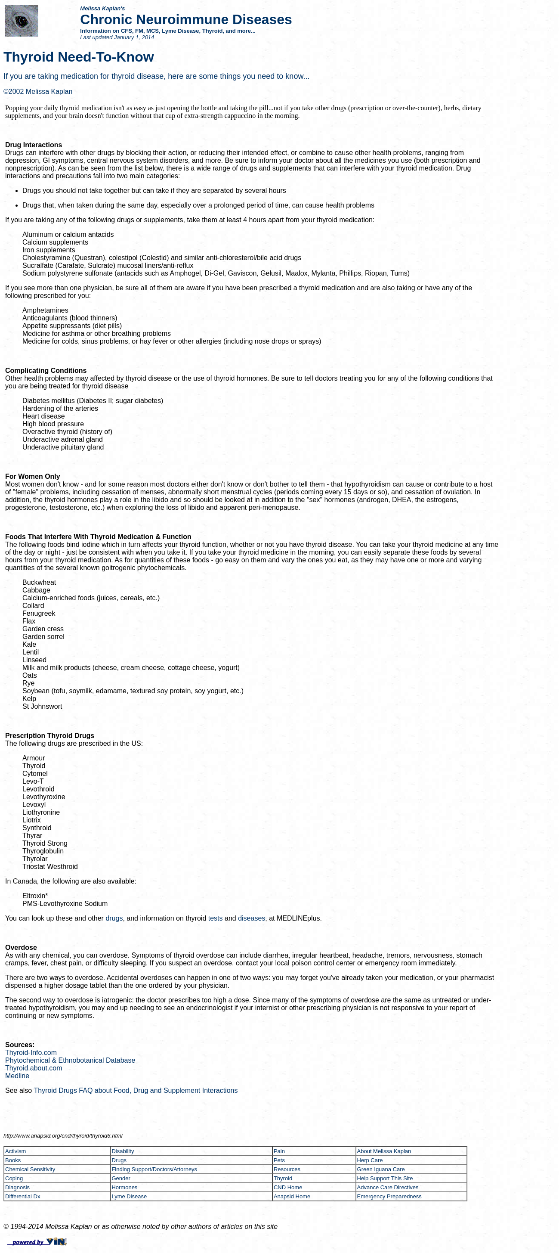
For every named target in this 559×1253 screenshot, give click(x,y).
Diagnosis (17, 1187)
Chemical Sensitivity (30, 1169)
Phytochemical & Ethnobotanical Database (70, 1060)
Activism (15, 1151)
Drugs (119, 1160)
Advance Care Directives (388, 1187)
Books (13, 1160)
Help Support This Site (385, 1178)
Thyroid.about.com (33, 1068)
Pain (279, 1151)
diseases (251, 918)
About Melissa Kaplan (384, 1151)
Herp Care (370, 1160)
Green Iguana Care (381, 1169)
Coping (14, 1178)
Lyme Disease (129, 1196)
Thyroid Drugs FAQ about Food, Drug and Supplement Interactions (136, 1090)
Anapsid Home (292, 1196)
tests (215, 918)
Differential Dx (22, 1196)
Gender (120, 1178)
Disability (122, 1151)
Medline (17, 1075)
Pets (279, 1160)
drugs (114, 918)
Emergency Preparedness (389, 1196)
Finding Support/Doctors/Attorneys (154, 1169)
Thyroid (283, 1178)
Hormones (124, 1187)
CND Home (288, 1187)
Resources (287, 1169)
